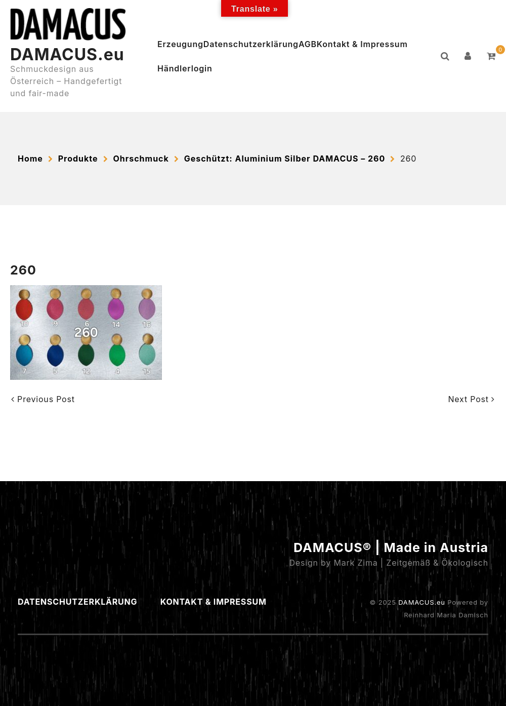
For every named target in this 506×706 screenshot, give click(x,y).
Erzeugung (180, 44)
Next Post (471, 399)
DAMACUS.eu (67, 54)
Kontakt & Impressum (362, 44)
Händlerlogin (185, 68)
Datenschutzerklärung (251, 44)
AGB (308, 44)
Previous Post (43, 399)
